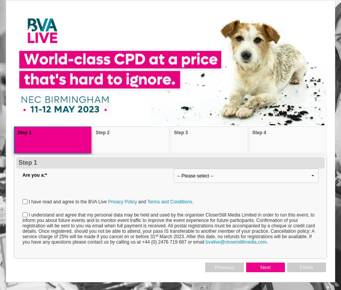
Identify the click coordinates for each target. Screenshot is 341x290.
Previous (225, 267)
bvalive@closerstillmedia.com (236, 242)
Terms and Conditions (169, 202)
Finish (307, 267)
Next (265, 267)
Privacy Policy (122, 202)
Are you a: (34, 175)
